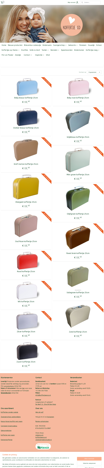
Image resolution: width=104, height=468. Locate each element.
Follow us (100, 60)
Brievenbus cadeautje (32, 45)
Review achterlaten (42, 421)
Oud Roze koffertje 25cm (26, 241)
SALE (48, 55)
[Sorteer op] (94, 72)
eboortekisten (6, 430)
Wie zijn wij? (39, 412)
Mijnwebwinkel (74, 464)
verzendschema (9, 386)
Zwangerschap (60, 45)
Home (4, 45)
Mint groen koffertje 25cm (78, 175)
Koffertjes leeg (93, 50)
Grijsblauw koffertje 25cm (78, 137)
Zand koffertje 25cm (78, 332)
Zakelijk (18, 55)
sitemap (45, 464)
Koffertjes (4, 412)
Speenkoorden (67, 50)
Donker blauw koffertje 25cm (26, 128)
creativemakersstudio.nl (43, 440)
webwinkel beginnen (56, 464)
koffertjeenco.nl (41, 437)
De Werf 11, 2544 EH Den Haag (45, 404)
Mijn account (73, 2)
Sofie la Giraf (35, 50)
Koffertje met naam (8, 435)
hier (23, 388)
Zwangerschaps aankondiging (11, 417)
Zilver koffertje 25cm (26, 332)
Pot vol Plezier (7, 55)
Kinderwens (47, 45)
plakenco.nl (39, 435)
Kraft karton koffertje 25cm (26, 164)
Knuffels (24, 50)
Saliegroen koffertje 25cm (78, 293)
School (99, 45)
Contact (28, 55)
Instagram (50, 417)
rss (49, 464)
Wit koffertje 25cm (26, 302)
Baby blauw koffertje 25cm (26, 98)
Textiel (45, 50)
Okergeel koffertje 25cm (26, 202)
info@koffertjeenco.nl (43, 395)
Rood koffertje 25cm (26, 271)
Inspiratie (39, 55)
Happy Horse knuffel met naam (11, 421)
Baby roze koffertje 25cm (78, 98)
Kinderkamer (79, 50)
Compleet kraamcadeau (9, 426)
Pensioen (82, 45)
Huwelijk (91, 45)
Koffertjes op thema (11, 50)
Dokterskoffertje (6, 440)
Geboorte (73, 45)
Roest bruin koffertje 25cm (77, 253)
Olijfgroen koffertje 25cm (78, 214)
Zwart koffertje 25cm (26, 362)
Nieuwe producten (15, 45)
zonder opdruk (13, 412)
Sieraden (55, 50)
